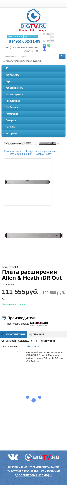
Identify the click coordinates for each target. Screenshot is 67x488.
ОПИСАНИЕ (36, 334)
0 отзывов (8, 284)
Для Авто (10, 127)
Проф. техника (13, 101)
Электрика (11, 120)
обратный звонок (15, 36)
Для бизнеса (12, 107)
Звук (8, 81)
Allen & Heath (43, 154)
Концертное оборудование (41, 151)
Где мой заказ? (30, 36)
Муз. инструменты (14, 94)
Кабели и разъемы (14, 87)
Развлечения (12, 114)
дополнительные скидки (33, 475)
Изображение (12, 74)
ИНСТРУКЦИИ (45, 341)
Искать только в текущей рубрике (22, 61)
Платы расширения (20, 154)
